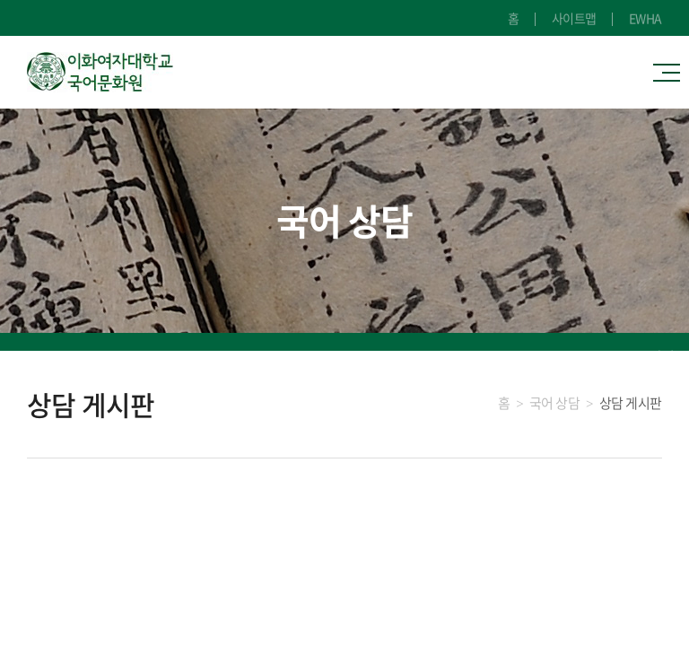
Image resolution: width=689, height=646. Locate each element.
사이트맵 (574, 18)
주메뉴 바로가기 (0, 0)
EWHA (645, 18)
